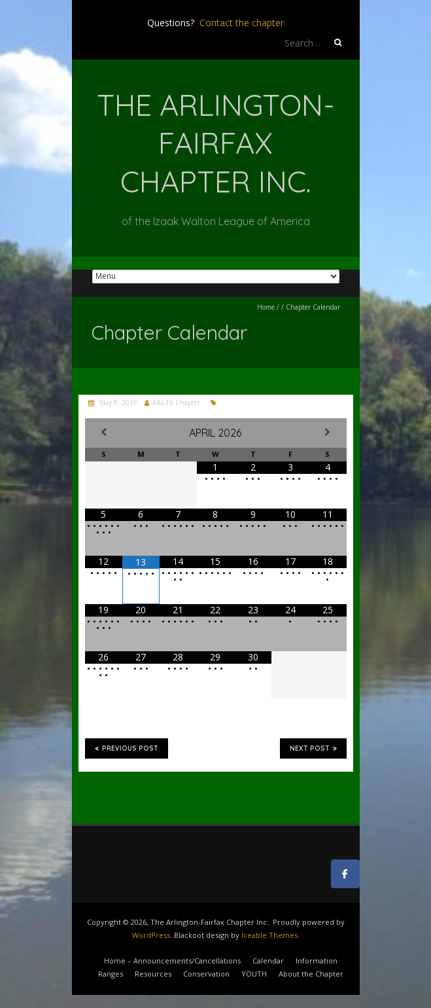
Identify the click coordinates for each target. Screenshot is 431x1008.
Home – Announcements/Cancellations (172, 960)
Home (266, 307)
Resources (153, 974)
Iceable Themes (269, 935)
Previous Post (126, 748)
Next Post (313, 748)
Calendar (268, 960)
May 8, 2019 (117, 402)
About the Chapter (311, 974)
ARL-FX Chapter (176, 402)
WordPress (151, 935)
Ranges (110, 974)
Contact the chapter (241, 22)
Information (316, 960)
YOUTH (254, 974)
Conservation (206, 974)
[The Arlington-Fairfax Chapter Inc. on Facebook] (345, 873)
